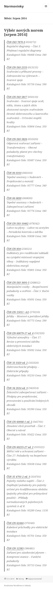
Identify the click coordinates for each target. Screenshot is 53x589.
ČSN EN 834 (14, 248)
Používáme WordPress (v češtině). (17, 585)
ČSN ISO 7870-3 (16, 42)
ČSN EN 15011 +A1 (18, 312)
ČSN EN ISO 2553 (17, 67)
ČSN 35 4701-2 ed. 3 (18, 476)
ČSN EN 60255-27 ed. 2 (20, 447)
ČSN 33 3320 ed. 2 (17, 362)
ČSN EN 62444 (15, 523)
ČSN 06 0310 (14, 173)
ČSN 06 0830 (14, 198)
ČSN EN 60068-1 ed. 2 (19, 421)
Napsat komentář (35, 579)
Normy (21, 579)
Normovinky (14, 6)
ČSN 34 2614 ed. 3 (17, 388)
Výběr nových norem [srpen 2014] (23, 32)
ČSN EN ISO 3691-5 (18, 282)
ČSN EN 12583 (15, 548)
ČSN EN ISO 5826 (17, 139)
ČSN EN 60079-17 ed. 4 (20, 333)
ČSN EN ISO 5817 (17, 97)
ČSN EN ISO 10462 (18, 223)
